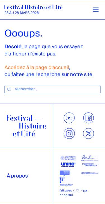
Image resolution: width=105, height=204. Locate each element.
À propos (17, 176)
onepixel (66, 195)
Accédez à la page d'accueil (36, 67)
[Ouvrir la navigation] (96, 10)
